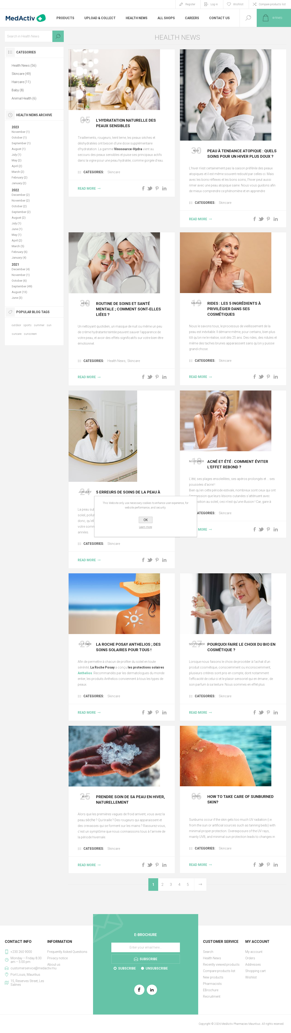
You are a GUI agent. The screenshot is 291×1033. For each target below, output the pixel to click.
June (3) (17, 297)
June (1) (17, 229)
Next (200, 884)
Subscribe (127, 968)
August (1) (19, 149)
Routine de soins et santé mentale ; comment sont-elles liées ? (128, 309)
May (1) (16, 234)
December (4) (21, 269)
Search (58, 36)
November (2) (21, 200)
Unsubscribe (157, 968)
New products (213, 977)
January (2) (19, 183)
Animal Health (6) (24, 98)
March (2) (18, 171)
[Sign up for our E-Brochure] (145, 947)
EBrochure (210, 990)
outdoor (16, 325)
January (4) (19, 257)
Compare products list (272, 4)
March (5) (18, 246)
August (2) (19, 217)
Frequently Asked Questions (67, 952)
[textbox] (34, 36)
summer (39, 325)
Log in (214, 4)
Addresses (253, 964)
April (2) (17, 166)
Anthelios (85, 673)
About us (53, 964)
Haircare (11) (21, 82)
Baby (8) (18, 90)
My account (253, 952)
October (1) (19, 137)
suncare (16, 334)
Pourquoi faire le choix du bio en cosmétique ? (241, 647)
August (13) (19, 292)
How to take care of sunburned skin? (240, 799)
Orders (250, 958)
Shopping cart (255, 971)
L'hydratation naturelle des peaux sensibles (126, 123)
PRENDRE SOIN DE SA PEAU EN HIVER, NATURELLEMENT (130, 799)
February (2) (19, 177)
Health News (116, 361)
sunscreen (30, 334)
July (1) (16, 154)
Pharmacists (212, 984)
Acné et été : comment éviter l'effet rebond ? (237, 464)
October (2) (19, 206)
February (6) (19, 252)
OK (146, 520)
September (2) (21, 212)
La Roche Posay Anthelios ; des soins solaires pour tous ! (128, 647)
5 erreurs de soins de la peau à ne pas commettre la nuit (128, 495)
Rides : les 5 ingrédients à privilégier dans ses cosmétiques (234, 309)
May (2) (16, 160)
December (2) (21, 195)
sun (49, 325)
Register (190, 4)
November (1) (21, 132)
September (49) (22, 286)
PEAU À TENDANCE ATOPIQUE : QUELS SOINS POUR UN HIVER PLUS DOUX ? (242, 154)
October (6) (19, 280)
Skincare (113, 172)
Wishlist (251, 977)
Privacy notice (57, 958)
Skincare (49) (21, 74)
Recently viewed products (221, 964)
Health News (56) (24, 65)
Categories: (93, 172)
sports (27, 325)
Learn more (145, 527)
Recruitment (211, 996)
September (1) (21, 143)
